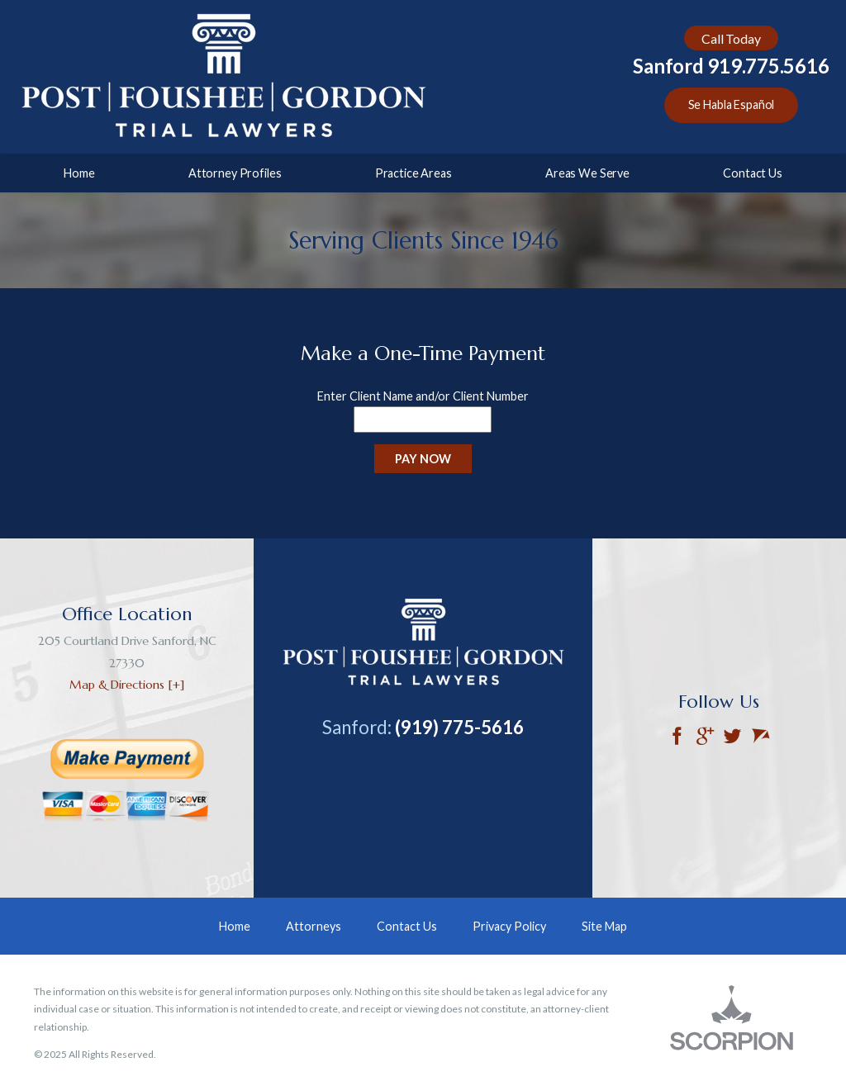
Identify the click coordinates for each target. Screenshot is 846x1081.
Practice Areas (413, 173)
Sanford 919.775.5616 (731, 66)
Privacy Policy (509, 926)
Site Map (604, 926)
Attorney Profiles (235, 173)
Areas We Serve (587, 173)
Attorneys (313, 926)
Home (79, 173)
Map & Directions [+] (126, 684)
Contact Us (752, 173)
